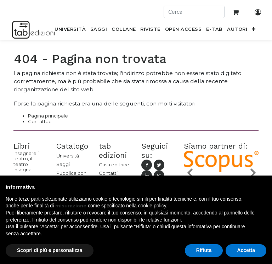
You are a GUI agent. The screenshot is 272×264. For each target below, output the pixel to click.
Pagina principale (48, 116)
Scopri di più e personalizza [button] (49, 250)
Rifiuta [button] (204, 250)
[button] (254, 30)
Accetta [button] (246, 250)
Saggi (63, 164)
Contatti (108, 173)
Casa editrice (114, 164)
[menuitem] (70, 30)
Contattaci (40, 121)
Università (67, 156)
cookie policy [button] (152, 205)
